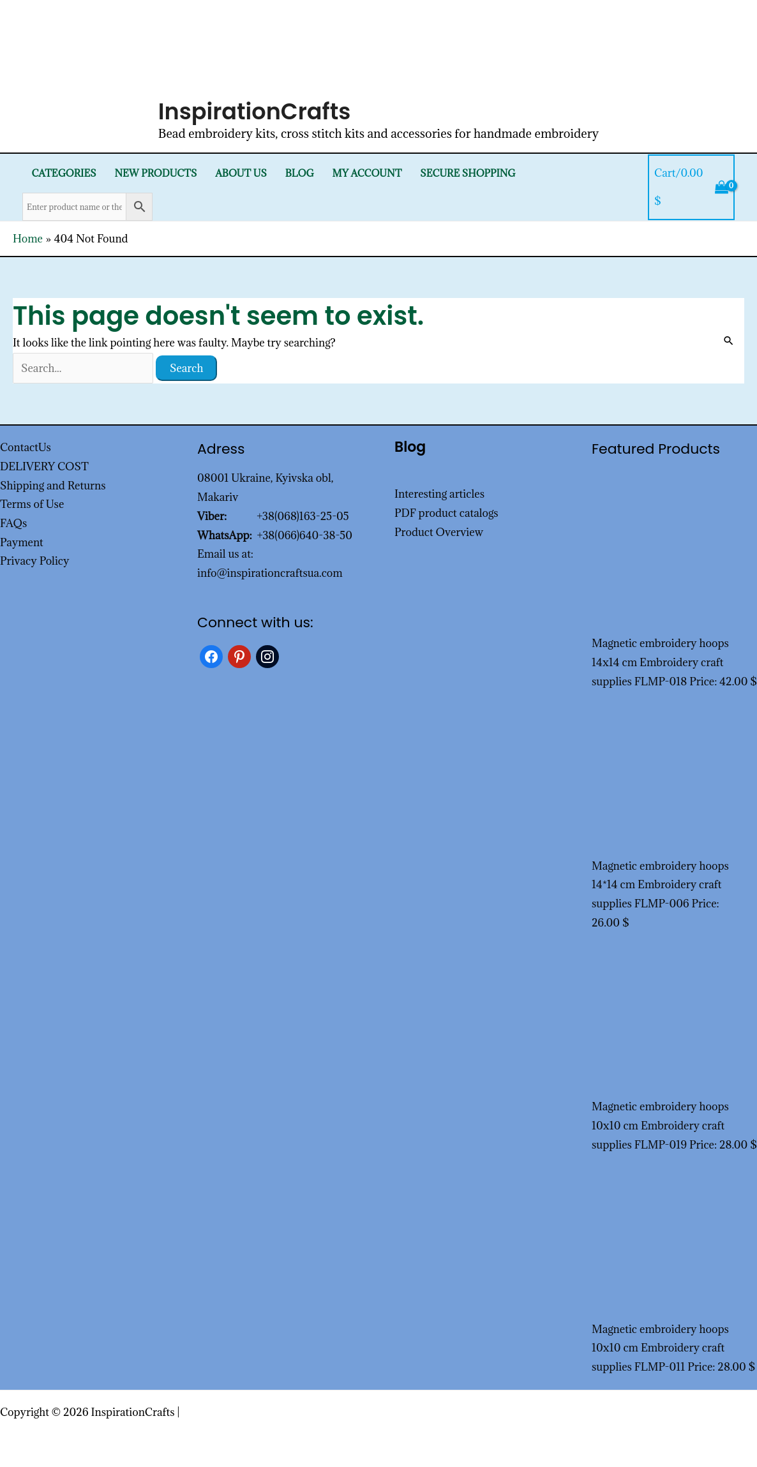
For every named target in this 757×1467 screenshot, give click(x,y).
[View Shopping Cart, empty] (691, 187)
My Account (367, 173)
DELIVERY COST (44, 466)
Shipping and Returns (53, 486)
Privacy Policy (35, 561)
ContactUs (25, 447)
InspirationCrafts (254, 111)
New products (155, 173)
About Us (241, 173)
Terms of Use (32, 504)
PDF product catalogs (446, 513)
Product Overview (438, 532)
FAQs (13, 523)
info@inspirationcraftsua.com (270, 573)
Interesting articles (439, 494)
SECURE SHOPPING (467, 173)
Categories (63, 173)
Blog (299, 173)
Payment (21, 542)
